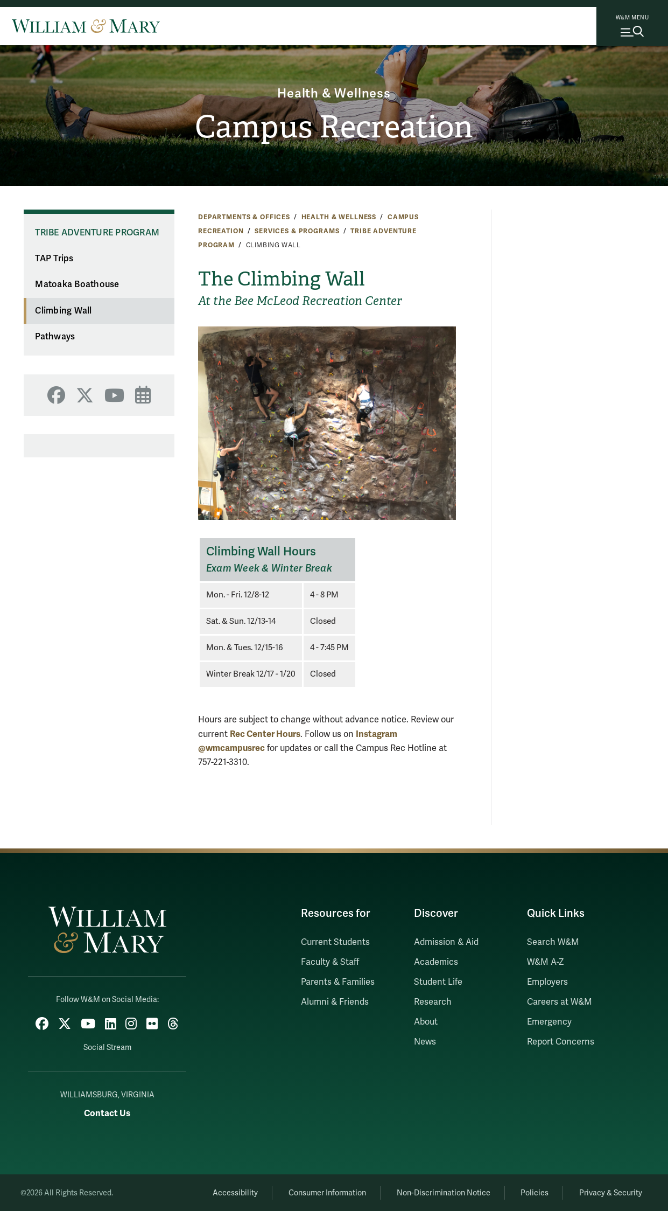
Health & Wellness (334, 93)
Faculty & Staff (330, 962)
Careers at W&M (559, 1002)
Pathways (55, 336)
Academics (436, 962)
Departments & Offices (244, 217)
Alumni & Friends (335, 1002)
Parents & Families (338, 982)
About (426, 1022)
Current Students (335, 942)
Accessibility (230, 1192)
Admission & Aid (446, 942)
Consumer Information (323, 1192)
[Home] (86, 25)
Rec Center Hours (265, 734)
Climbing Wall (63, 310)
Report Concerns (560, 1041)
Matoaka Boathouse (77, 284)
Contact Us (107, 1112)
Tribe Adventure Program (97, 232)
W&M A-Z (545, 962)
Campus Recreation (334, 127)
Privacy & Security (610, 1192)
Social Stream (107, 1047)
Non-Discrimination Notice (441, 1192)
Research (433, 1002)
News (425, 1041)
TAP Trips (54, 258)
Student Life (438, 982)
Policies (533, 1192)
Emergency (549, 1022)
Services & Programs (297, 231)
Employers (547, 982)
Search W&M (553, 942)
